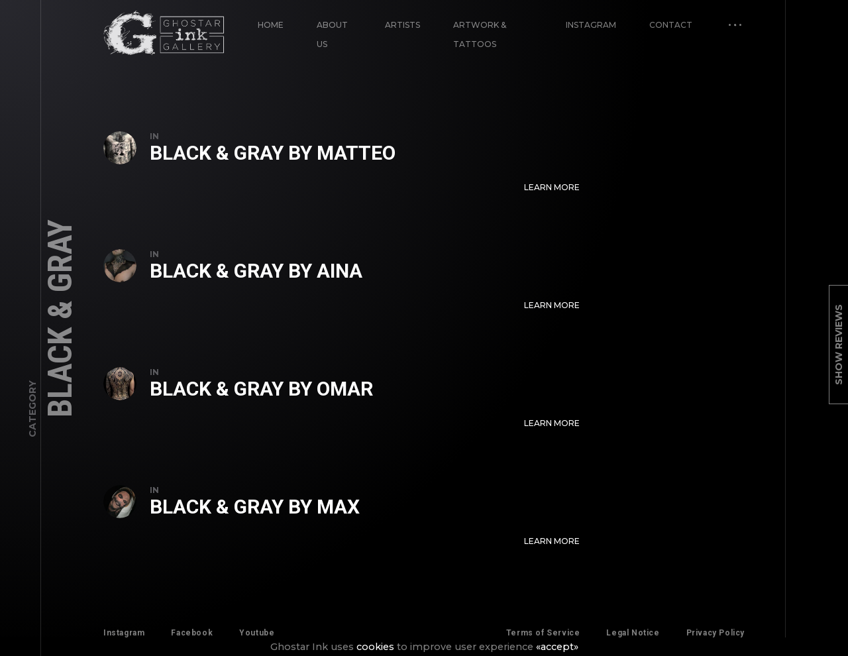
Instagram (591, 25)
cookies (375, 647)
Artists (402, 25)
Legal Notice (632, 632)
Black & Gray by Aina (256, 270)
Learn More (552, 187)
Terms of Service (543, 632)
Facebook (192, 632)
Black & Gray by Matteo (273, 152)
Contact (670, 25)
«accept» (557, 647)
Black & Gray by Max (255, 506)
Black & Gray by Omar (261, 388)
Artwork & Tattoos (479, 34)
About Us (332, 34)
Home (271, 25)
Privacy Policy (715, 632)
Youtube (256, 632)
